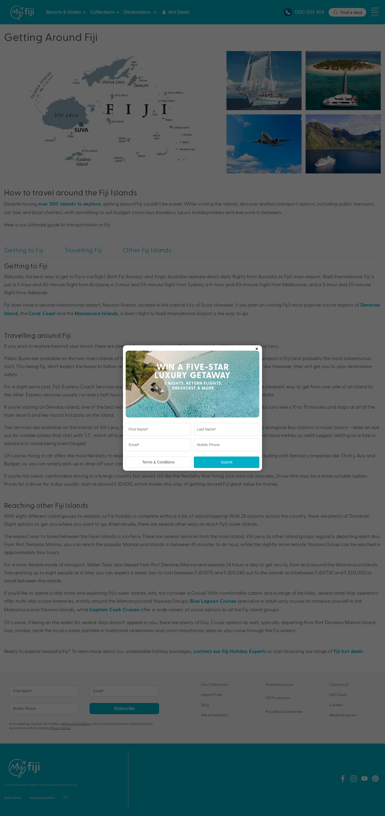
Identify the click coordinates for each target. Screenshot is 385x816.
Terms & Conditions (158, 462)
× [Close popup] (256, 347)
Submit (227, 462)
